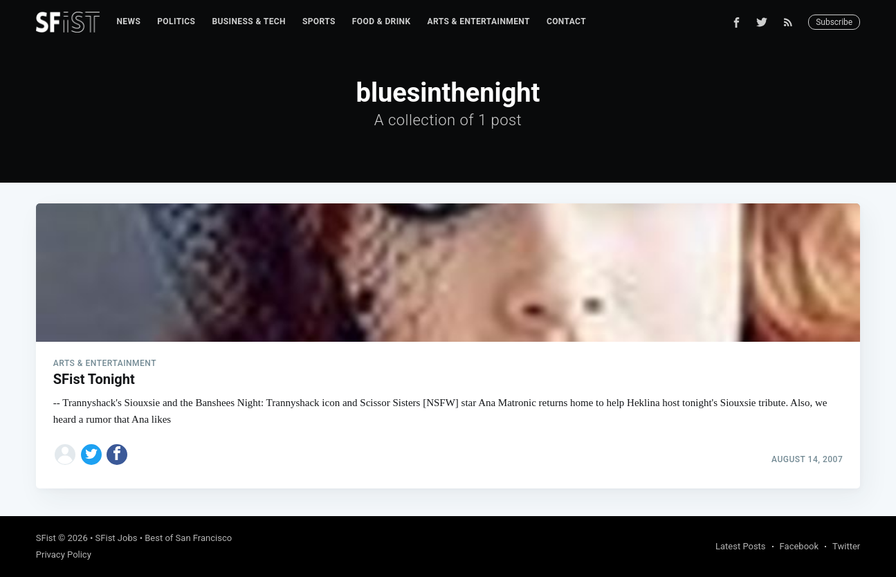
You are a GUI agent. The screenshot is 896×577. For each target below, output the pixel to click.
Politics (176, 21)
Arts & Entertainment (479, 21)
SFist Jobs (116, 538)
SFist (46, 538)
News (128, 21)
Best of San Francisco (188, 538)
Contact (566, 21)
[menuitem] (128, 21)
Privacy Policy (63, 554)
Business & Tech (249, 21)
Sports (319, 21)
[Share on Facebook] (117, 454)
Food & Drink (381, 21)
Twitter (846, 546)
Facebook (799, 546)
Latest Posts (740, 546)
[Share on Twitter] (91, 454)
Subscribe (834, 22)
